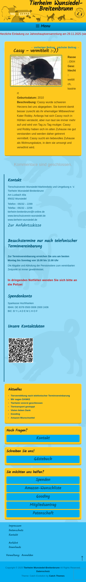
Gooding (43, 496)
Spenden (43, 480)
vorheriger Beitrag (43, 47)
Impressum (15, 526)
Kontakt (43, 438)
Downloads (15, 547)
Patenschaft (43, 513)
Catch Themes (56, 576)
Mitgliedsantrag (43, 505)
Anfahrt (13, 543)
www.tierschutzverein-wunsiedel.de (27, 215)
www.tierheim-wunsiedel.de (22, 219)
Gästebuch (43, 459)
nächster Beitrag (68, 47)
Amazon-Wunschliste (43, 488)
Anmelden (27, 555)
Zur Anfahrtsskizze (24, 225)
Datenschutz (16, 531)
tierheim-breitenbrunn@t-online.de (26, 211)
